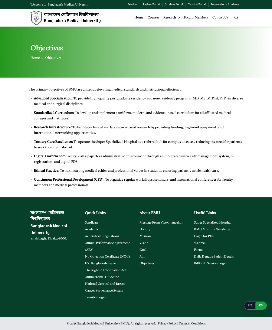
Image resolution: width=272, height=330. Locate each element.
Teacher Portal (197, 4)
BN (250, 305)
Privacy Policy (167, 323)
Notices (133, 4)
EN (261, 305)
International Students (225, 4)
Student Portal (174, 4)
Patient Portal (151, 4)
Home (35, 58)
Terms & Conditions (192, 323)
